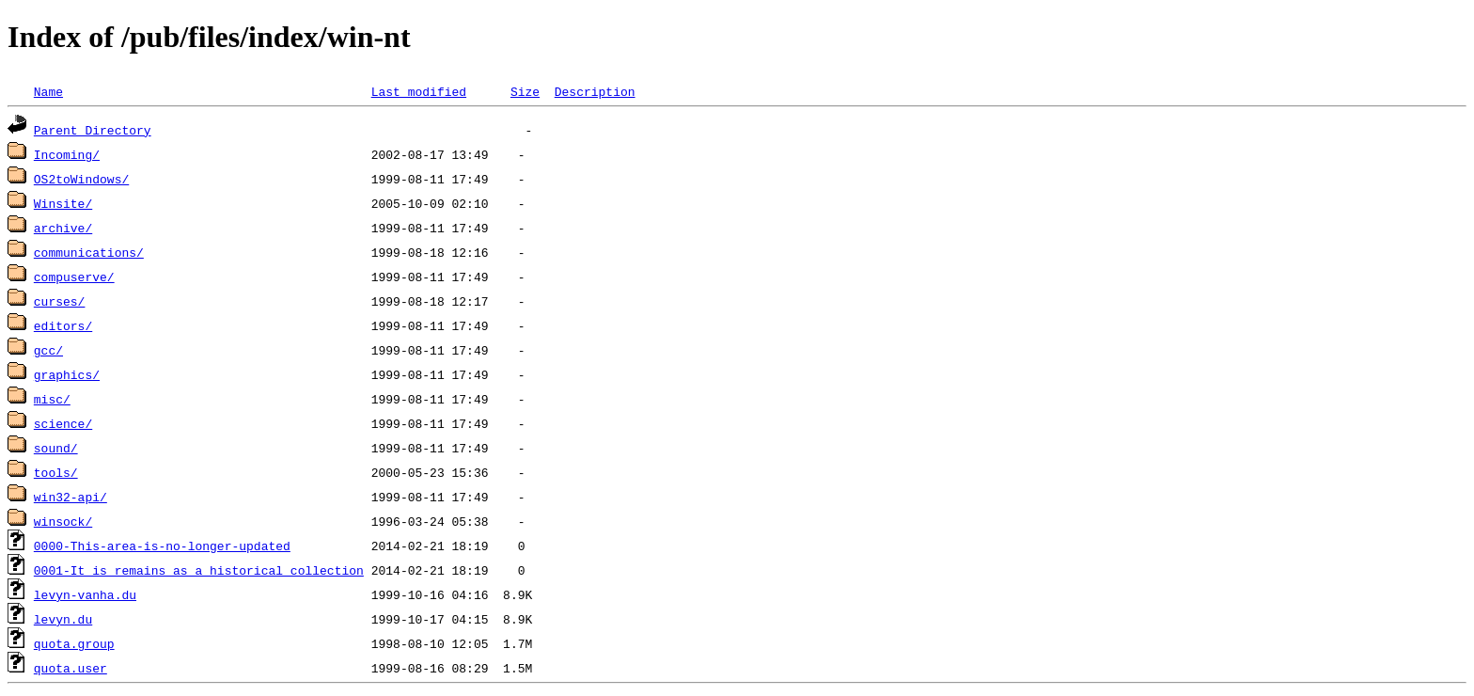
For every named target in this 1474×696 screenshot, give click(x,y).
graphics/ (67, 374)
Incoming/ (67, 154)
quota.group (74, 643)
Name (48, 91)
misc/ (52, 398)
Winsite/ (63, 203)
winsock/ (63, 521)
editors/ (63, 325)
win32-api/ (70, 496)
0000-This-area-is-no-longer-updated (162, 545)
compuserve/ (74, 276)
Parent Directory (92, 129)
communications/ (89, 252)
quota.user (70, 667)
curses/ (60, 301)
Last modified (418, 91)
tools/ (56, 472)
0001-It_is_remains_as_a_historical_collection (199, 570)
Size (525, 91)
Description (595, 91)
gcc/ (48, 349)
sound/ (56, 447)
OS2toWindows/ (81, 178)
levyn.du (63, 618)
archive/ (63, 227)
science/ (63, 423)
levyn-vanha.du (85, 594)
